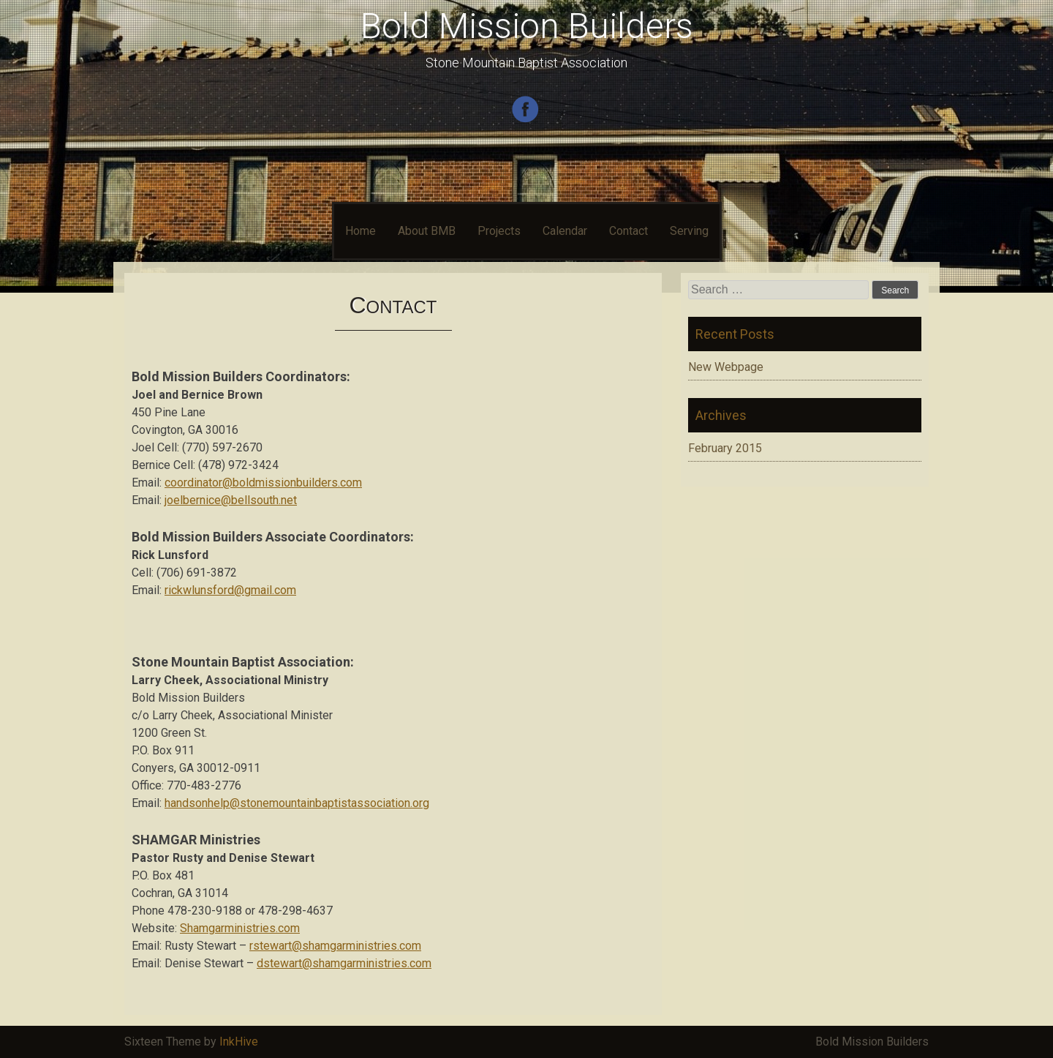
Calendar (565, 231)
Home (360, 231)
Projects (499, 231)
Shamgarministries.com (240, 928)
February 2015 (725, 448)
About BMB (427, 231)
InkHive (238, 1041)
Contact (628, 231)
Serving (689, 231)
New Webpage (725, 367)
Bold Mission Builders (527, 26)
